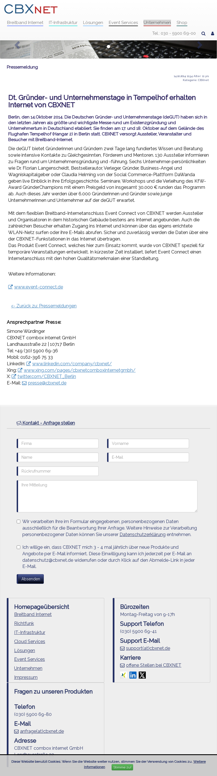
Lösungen (93, 22)
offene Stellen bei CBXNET (153, 665)
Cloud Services (29, 641)
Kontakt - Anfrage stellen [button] (45, 423)
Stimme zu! (122, 767)
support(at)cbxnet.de (148, 648)
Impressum (26, 677)
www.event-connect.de (38, 287)
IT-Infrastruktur (63, 22)
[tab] (108, 423)
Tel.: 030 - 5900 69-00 (174, 33)
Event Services (123, 22)
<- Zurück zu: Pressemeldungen (44, 306)
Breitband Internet (25, 22)
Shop (182, 22)
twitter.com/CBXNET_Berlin (47, 376)
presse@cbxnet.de (47, 383)
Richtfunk (24, 623)
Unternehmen (157, 22)
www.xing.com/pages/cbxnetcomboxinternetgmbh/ (80, 370)
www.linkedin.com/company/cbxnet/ (72, 363)
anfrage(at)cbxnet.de (42, 731)
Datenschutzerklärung (143, 534)
